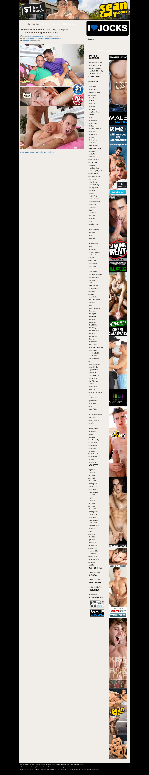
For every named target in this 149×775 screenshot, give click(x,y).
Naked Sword (92, 350)
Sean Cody (91, 389)
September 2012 (93, 526)
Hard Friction (92, 266)
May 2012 (91, 537)
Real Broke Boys (93, 378)
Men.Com (91, 339)
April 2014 (91, 478)
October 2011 (92, 556)
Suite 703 (91, 423)
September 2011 (93, 559)
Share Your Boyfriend (95, 392)
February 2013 (93, 512)
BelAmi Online (92, 120)
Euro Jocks (91, 216)
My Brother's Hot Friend (95, 347)
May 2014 (91, 475)
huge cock (58, 38)
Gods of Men (92, 260)
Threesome (92, 431)
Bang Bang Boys (93, 112)
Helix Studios (92, 272)
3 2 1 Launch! (92, 84)
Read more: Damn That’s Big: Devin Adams (37, 152)
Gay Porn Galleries (94, 252)
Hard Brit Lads (92, 263)
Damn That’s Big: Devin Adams (41, 32)
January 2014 (92, 486)
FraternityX (91, 238)
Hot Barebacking (93, 277)
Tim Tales (91, 434)
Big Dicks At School (94, 129)
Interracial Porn (93, 286)
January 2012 (92, 548)
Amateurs (91, 101)
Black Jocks (92, 131)
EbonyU (90, 210)
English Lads (92, 213)
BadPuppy (91, 109)
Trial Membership (93, 440)
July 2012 (91, 531)
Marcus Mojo (92, 316)
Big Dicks (91, 126)
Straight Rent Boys (94, 420)
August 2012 (92, 528)
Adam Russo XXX (94, 89)
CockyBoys (91, 165)
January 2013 (92, 514)
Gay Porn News (93, 255)
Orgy (89, 361)
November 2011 (93, 554)
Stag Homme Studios (95, 415)
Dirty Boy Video (93, 187)
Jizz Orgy (91, 294)
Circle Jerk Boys (93, 159)
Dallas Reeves (92, 182)
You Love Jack (93, 462)
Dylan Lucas (92, 207)
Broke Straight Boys (94, 148)
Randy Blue (92, 372)
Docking (90, 193)
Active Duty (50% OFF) (95, 65)
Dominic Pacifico (93, 199)
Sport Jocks (92, 403)
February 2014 (93, 484)
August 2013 (92, 495)
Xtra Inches (92, 459)
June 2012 (91, 534)
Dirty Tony (91, 190)
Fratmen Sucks (93, 244)
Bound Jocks (92, 143)
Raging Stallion (93, 370)
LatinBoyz (91, 302)
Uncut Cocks (92, 448)
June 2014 (91, 472)
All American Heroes (94, 92)
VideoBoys (91, 451)
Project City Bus (93, 367)
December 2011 (93, 551)
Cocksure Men (92, 162)
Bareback (91, 115)
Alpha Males (92, 95)
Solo (89, 395)
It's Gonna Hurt (93, 288)
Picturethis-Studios (94, 364)
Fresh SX (91, 246)
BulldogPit (91, 154)
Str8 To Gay (92, 417)
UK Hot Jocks (92, 443)
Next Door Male (93, 356)
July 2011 (91, 565)
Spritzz (90, 406)
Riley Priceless (93, 381)
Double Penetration (94, 202)
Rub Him (91, 384)
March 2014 (92, 481)
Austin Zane (92, 103)
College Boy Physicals (95, 171)
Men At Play (92, 328)
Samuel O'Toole (93, 387)
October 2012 (92, 523)
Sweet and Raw (93, 426)
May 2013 (91, 503)
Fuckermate (92, 249)
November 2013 (93, 492)
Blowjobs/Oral (92, 140)
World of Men (92, 457)
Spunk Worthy (92, 409)
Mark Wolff (91, 319)
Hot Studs (91, 283)
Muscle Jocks (92, 344)
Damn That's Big (42, 36)
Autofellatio (91, 106)
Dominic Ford (92, 196)
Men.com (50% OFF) (95, 68)
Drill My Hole (92, 204)
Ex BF (90, 221)
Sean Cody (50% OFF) (95, 71)
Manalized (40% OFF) (95, 62)
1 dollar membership (31, 38)
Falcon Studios (93, 227)
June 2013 (91, 500)
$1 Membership (32, 36)
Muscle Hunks (92, 342)
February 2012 (93, 545)
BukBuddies (92, 151)
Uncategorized (92, 445)
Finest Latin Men (93, 230)
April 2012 (91, 540)
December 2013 (93, 489)
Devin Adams (51, 38)
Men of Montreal (93, 330)
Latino (90, 305)
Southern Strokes (93, 398)
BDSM (90, 117)
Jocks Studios (92, 297)
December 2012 (93, 517)
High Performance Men (95, 274)
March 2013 (92, 509)
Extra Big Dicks (93, 224)
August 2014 (92, 470)
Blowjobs (91, 137)
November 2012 (93, 520)
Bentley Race (92, 123)
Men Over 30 (92, 336)
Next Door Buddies (94, 353)
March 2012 (92, 542)
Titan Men (91, 437)
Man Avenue (92, 311)
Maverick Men (92, 325)
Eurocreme (91, 218)
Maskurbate (92, 322)
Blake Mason (92, 134)
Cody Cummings (93, 168)
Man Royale (92, 314)
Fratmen (91, 241)
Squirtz (90, 412)
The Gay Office (93, 429)
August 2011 (92, 562)
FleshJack (91, 232)
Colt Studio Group (94, 176)
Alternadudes (92, 98)
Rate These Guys (93, 375)
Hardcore (91, 269)
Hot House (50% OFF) (95, 74)
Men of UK (91, 333)
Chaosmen (91, 157)
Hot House (91, 280)
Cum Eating (92, 179)
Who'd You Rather (94, 454)
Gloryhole (91, 258)
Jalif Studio (91, 291)
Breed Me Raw (93, 145)
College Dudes (93, 173)
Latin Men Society (94, 300)
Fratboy (90, 235)
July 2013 (91, 498)
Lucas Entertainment (94, 308)
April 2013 (91, 506)
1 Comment (25, 40)
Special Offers (92, 401)
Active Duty (92, 87)
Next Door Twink (93, 358)
